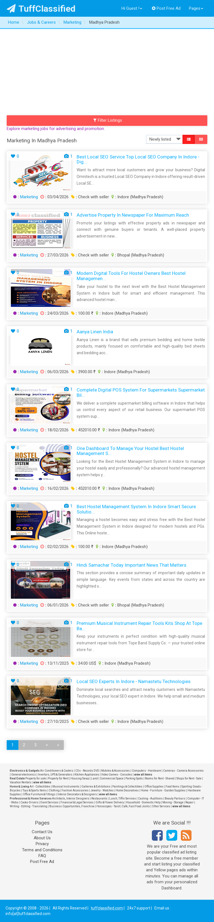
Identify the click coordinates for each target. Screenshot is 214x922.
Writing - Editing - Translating (28, 806)
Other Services (161, 806)
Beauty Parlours (175, 798)
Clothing (54, 790)
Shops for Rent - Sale (188, 778)
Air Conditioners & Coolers (56, 770)
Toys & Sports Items (35, 790)
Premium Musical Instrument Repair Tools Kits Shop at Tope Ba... (139, 625)
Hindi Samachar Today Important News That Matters (131, 565)
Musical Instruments (65, 786)
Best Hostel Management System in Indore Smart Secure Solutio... (136, 509)
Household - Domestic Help (143, 802)
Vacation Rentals (20, 782)
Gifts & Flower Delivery (110, 802)
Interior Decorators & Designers (77, 794)
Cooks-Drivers (29, 802)
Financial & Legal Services (77, 802)
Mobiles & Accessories (115, 770)
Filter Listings (107, 120)
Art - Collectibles (40, 786)
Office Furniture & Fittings (39, 794)
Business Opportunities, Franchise (71, 806)
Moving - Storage (172, 802)
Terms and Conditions (42, 849)
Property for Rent (58, 778)
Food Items (172, 786)
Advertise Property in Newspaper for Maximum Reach (133, 215)
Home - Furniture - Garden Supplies (163, 790)
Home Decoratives (127, 790)
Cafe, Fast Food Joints (136, 806)
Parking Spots (134, 778)
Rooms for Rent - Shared (159, 778)
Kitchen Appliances (86, 774)
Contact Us (42, 831)
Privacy (42, 843)
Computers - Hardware (146, 770)
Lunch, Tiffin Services (122, 798)
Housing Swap (79, 778)
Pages (196, 8)
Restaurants (99, 798)
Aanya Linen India (95, 331)
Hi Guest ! (131, 8)
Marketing (29, 196)
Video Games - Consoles (116, 774)
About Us (42, 837)
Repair (189, 802)
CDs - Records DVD (87, 770)
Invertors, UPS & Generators (55, 774)
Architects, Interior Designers (70, 798)
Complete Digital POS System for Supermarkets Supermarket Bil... (141, 392)
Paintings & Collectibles (127, 786)
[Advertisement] (107, 71)
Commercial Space (111, 778)
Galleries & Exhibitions (95, 786)
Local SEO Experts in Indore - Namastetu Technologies (134, 681)
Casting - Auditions (150, 798)
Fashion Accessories (75, 790)
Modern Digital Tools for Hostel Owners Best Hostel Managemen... (131, 275)
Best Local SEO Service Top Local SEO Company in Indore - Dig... (138, 159)
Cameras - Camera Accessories (183, 770)
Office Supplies (154, 786)
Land (94, 778)
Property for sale (35, 778)
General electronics (23, 774)
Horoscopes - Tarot (108, 806)
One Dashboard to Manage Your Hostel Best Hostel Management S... (130, 451)
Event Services (49, 802)
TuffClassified (41, 8)
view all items (143, 774)
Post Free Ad (166, 8)
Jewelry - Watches (102, 790)
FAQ (42, 855)
